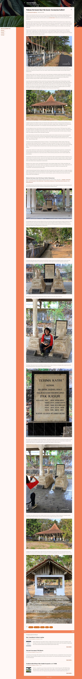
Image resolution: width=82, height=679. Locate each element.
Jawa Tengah (36, 627)
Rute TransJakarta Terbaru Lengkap (35, 637)
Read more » (69, 647)
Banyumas (31, 627)
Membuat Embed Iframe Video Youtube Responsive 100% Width (41, 663)
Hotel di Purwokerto (32, 181)
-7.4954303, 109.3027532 (65, 179)
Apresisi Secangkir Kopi (5, 28)
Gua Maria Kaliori (52, 17)
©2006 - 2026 (49, 677)
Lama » (73, 631)
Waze (27, 181)
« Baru (25, 631)
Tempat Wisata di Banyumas (49, 181)
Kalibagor (42, 627)
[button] (71, 9)
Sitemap (2, 30)
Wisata (51, 627)
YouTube (2, 35)
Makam (47, 627)
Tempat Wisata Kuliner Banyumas (61, 181)
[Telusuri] (73, 3)
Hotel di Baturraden (40, 181)
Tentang (2, 32)
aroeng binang (31, 3)
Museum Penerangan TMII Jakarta (34, 650)
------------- (3, 29)
